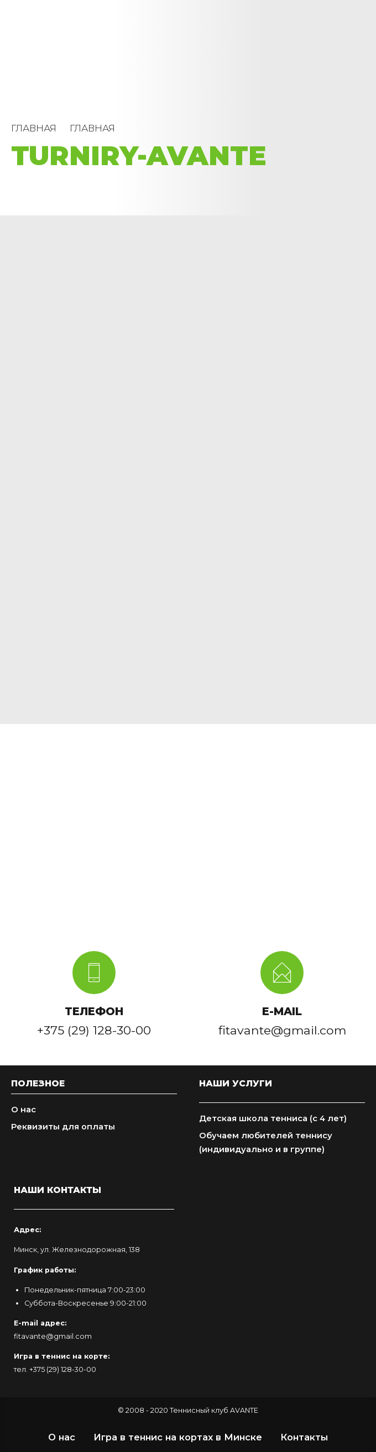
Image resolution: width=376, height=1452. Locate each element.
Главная (33, 128)
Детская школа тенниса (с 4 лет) (273, 1118)
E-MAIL (282, 1011)
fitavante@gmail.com (53, 1336)
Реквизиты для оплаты (63, 1127)
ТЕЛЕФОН (94, 1011)
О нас (23, 1110)
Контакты (304, 1437)
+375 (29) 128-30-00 (62, 1369)
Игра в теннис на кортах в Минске (177, 1437)
